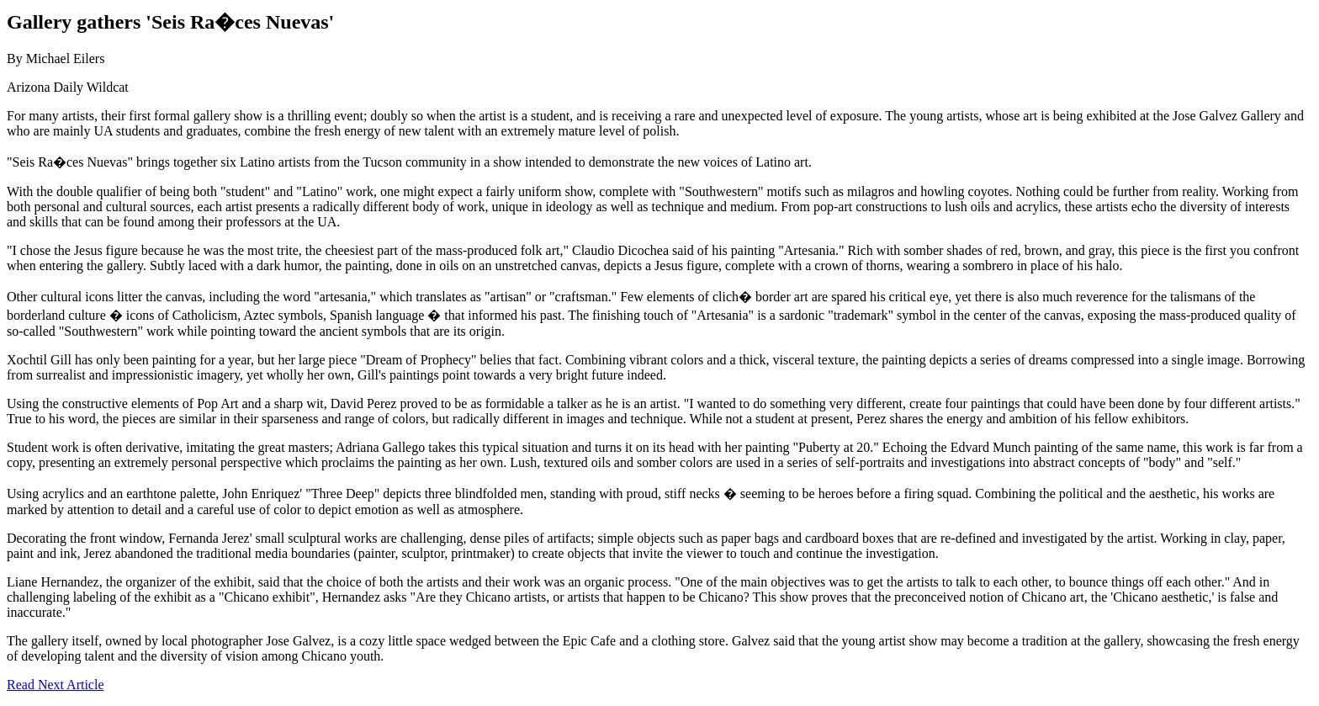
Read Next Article (55, 684)
